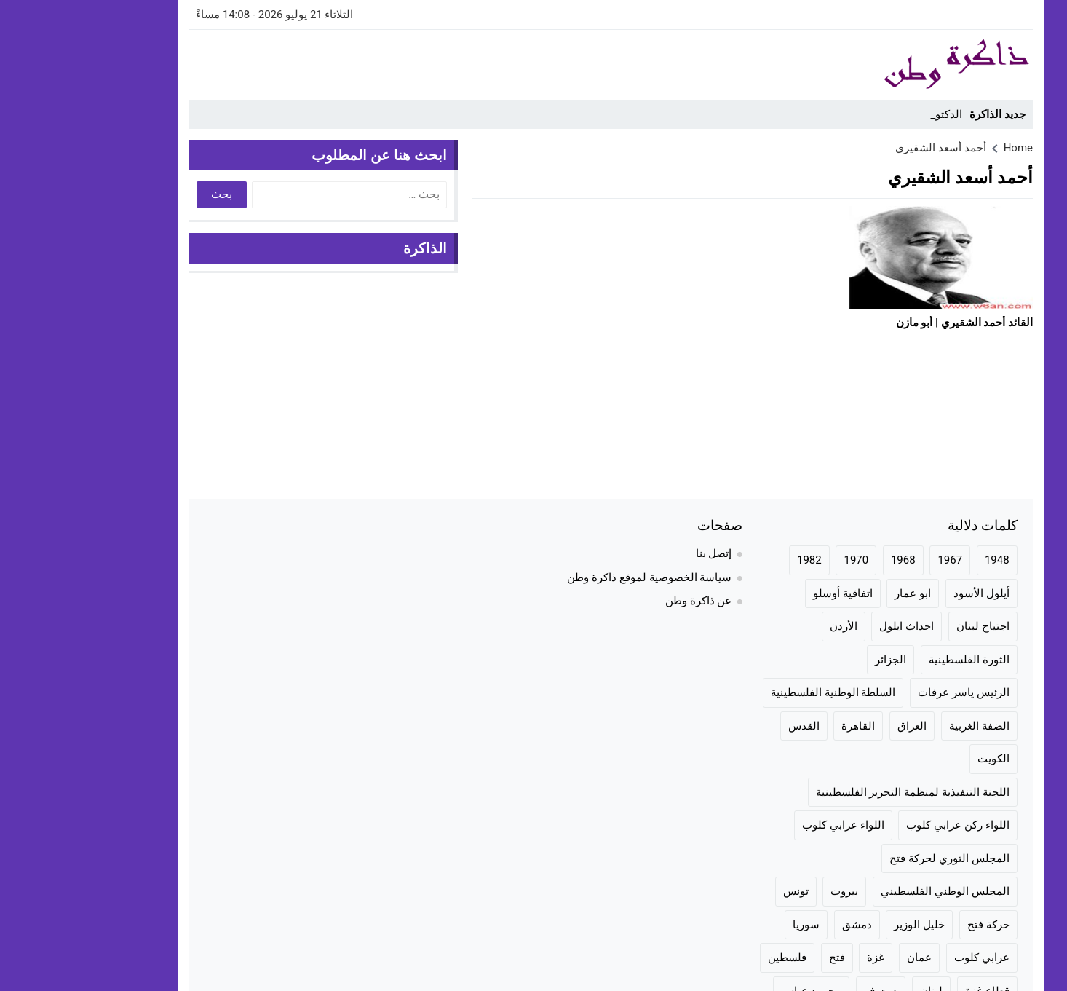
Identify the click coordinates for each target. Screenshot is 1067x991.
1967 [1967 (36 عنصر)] (872, 559)
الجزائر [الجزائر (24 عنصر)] (813, 659)
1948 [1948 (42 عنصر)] (920, 559)
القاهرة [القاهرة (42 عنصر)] (781, 726)
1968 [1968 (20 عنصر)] (826, 559)
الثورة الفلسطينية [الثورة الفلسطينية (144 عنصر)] (892, 659)
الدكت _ (867, 114)
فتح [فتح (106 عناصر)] (760, 957)
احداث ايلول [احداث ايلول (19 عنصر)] (829, 626)
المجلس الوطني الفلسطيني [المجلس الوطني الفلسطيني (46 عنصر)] (868, 891)
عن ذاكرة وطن (621, 600)
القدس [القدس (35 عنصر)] (726, 726)
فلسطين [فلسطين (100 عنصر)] (710, 957)
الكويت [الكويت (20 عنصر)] (916, 758)
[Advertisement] (376, 62)
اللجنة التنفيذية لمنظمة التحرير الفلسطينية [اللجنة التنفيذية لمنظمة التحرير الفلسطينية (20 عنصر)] (835, 792)
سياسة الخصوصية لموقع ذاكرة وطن (572, 577)
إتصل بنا (637, 553)
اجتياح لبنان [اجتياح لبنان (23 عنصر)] (905, 626)
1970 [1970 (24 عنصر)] (778, 559)
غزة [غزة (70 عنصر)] (798, 957)
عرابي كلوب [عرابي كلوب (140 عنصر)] (904, 957)
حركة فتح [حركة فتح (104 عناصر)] (911, 924)
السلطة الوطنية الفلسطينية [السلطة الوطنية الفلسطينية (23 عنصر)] (756, 692)
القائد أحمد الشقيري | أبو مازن (887, 322)
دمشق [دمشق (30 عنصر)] (780, 924)
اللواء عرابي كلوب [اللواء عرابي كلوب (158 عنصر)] (765, 825)
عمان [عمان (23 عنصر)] (842, 957)
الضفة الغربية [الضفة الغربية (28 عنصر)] (902, 726)
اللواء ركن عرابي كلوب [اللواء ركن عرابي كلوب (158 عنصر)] (880, 825)
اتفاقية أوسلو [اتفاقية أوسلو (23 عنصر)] (766, 593)
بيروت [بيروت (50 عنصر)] (767, 891)
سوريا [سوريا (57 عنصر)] (728, 924)
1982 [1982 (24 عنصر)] (732, 559)
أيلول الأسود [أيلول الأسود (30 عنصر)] (904, 593)
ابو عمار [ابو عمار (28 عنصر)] (835, 593)
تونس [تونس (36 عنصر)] (718, 891)
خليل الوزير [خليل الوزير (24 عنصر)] (842, 924)
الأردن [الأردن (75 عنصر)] (766, 626)
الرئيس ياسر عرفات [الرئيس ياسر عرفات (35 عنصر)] (886, 692)
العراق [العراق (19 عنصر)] (834, 726)
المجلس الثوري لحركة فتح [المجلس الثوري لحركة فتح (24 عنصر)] (872, 858)
